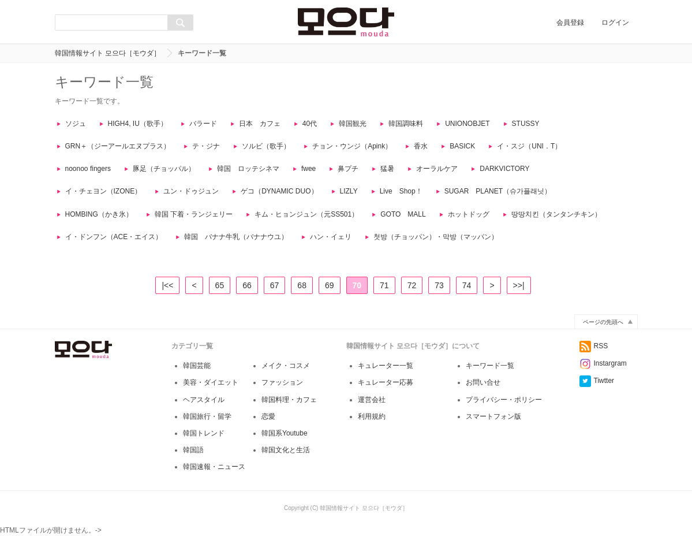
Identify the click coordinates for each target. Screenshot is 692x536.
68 (301, 285)
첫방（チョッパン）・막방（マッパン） (435, 237)
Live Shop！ (401, 191)
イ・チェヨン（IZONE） (103, 191)
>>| (519, 285)
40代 (309, 124)
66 (247, 285)
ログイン (615, 22)
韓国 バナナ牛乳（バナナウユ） (236, 237)
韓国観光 (352, 124)
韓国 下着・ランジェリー (194, 214)
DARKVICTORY (504, 169)
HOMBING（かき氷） (99, 214)
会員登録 (570, 22)
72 (412, 285)
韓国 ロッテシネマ (248, 169)
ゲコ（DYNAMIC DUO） (279, 191)
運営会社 (372, 410)
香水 (421, 146)
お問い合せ (483, 393)
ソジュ (75, 124)
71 (384, 285)
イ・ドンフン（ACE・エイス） (114, 237)
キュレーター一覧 (385, 376)
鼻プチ (348, 169)
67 (274, 285)
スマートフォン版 (493, 427)
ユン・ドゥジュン (191, 191)
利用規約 (372, 427)
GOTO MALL (402, 214)
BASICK (462, 146)
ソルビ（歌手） (266, 146)
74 (467, 285)
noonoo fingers (88, 169)
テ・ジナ (206, 146)
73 (439, 285)
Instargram (603, 374)
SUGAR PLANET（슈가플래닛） (497, 191)
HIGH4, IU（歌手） (137, 124)
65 (220, 285)
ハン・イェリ (330, 237)
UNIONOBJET (467, 124)
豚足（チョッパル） (164, 169)
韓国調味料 (405, 124)
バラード (203, 124)
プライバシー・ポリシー (504, 410)
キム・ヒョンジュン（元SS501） (306, 214)
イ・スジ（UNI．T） (529, 146)
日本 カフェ (259, 124)
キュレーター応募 (385, 393)
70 (357, 285)
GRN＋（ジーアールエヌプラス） (118, 146)
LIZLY (349, 191)
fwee (308, 169)
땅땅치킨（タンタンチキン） (556, 214)
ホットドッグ (468, 214)
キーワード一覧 (490, 376)
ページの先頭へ (603, 332)
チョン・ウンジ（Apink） (352, 146)
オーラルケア (437, 169)
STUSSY (526, 124)
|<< (167, 285)
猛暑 (387, 169)
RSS (593, 356)
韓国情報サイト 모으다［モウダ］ (107, 53)
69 (329, 285)
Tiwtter (597, 391)
